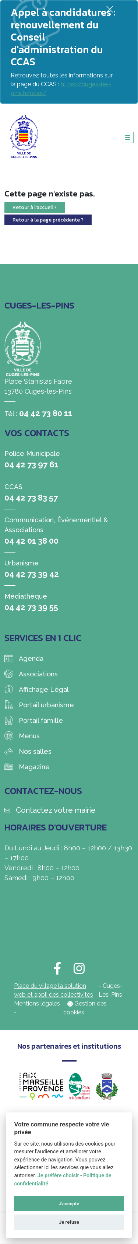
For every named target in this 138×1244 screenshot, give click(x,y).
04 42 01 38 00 (31, 541)
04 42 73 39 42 (31, 574)
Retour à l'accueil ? (35, 207)
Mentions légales (37, 1003)
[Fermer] (110, 9)
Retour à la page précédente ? (48, 220)
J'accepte (69, 1203)
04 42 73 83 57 (31, 497)
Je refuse (69, 1222)
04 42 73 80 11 (45, 413)
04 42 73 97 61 (31, 464)
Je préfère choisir (58, 1175)
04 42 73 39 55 (31, 607)
